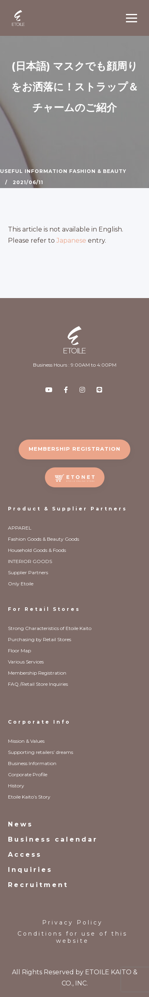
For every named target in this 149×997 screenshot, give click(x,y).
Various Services (26, 662)
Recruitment (38, 885)
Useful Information (34, 171)
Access (25, 854)
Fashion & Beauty (97, 171)
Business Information (32, 763)
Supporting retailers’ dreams (40, 752)
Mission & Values (26, 741)
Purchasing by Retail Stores (39, 639)
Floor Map (19, 651)
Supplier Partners (28, 572)
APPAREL (19, 528)
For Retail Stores (44, 609)
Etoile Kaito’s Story (29, 797)
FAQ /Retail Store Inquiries (38, 684)
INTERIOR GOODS (30, 561)
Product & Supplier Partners (67, 509)
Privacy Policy (72, 922)
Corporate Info (39, 722)
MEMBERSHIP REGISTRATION (74, 449)
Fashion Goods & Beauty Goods (43, 539)
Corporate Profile (27, 774)
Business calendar (53, 839)
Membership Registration (37, 673)
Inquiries (30, 869)
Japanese (71, 240)
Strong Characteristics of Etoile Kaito (49, 628)
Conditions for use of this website (72, 937)
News (20, 824)
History (16, 786)
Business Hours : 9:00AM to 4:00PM (74, 365)
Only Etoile (20, 584)
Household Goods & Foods (37, 550)
